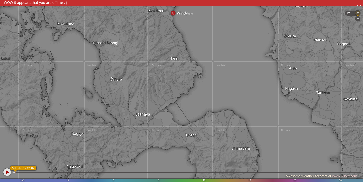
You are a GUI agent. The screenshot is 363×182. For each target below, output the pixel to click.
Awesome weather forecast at (321, 176)
